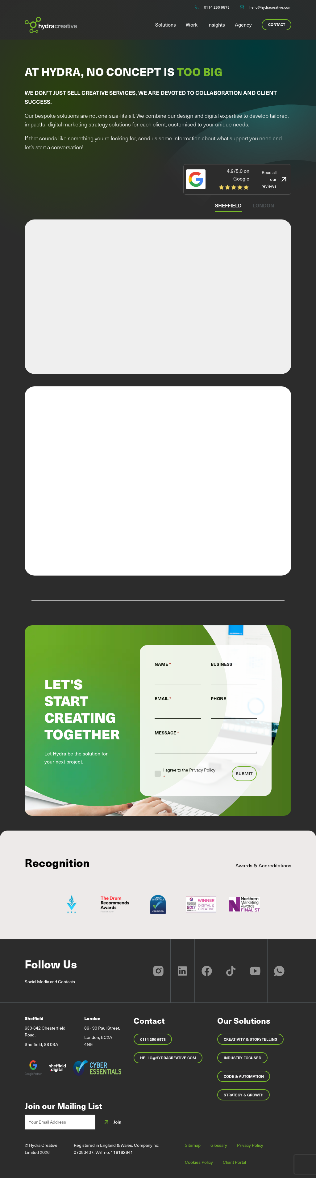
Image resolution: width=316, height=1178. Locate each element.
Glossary (218, 1145)
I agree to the (189, 773)
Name (163, 664)
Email (163, 698)
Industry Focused (242, 1058)
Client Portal (234, 1162)
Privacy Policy (202, 770)
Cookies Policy (199, 1162)
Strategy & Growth (244, 1095)
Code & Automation (244, 1076)
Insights (216, 24)
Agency (243, 24)
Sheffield (228, 205)
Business (221, 664)
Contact (276, 24)
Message (167, 732)
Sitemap (193, 1145)
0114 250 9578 (153, 1039)
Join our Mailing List (63, 1106)
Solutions (165, 24)
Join (112, 1122)
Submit (244, 773)
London (263, 205)
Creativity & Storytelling (250, 1039)
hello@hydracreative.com (168, 1058)
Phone (218, 698)
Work (192, 24)
